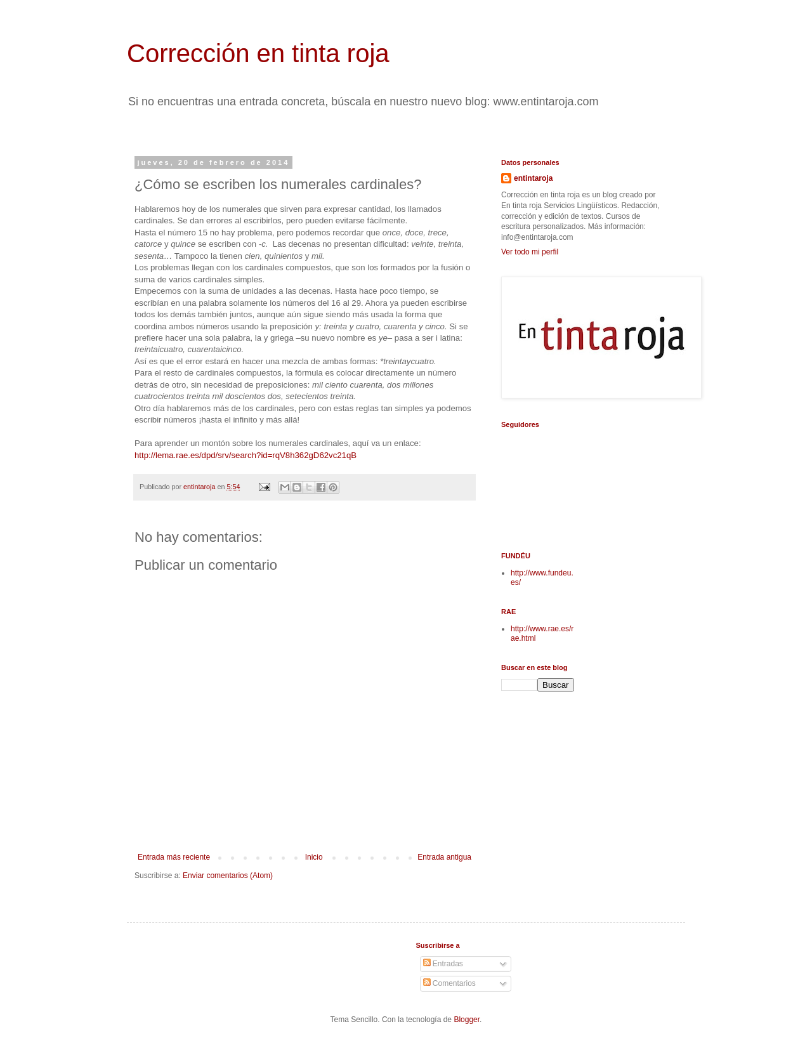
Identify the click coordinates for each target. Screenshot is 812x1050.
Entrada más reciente (174, 857)
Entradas (443, 963)
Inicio (314, 857)
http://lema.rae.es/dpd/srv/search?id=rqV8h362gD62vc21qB (245, 455)
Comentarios (449, 983)
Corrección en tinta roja (258, 53)
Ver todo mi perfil (529, 251)
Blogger (467, 1019)
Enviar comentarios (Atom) (228, 875)
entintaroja (533, 178)
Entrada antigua (444, 857)
